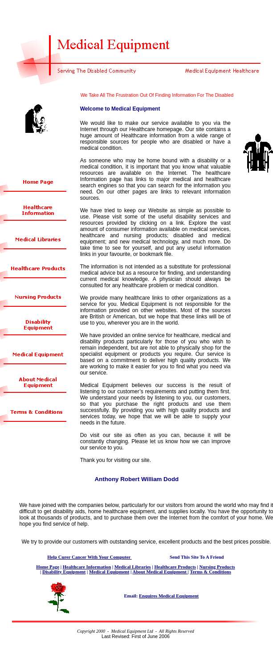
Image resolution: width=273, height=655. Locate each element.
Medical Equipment (109, 571)
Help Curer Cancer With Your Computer (89, 557)
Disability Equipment (64, 571)
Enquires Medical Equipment (169, 595)
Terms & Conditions (210, 571)
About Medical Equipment (159, 571)
